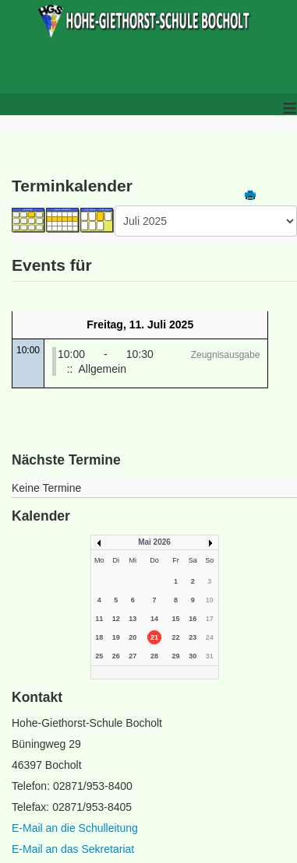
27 (132, 656)
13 (132, 619)
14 (154, 619)
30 (192, 656)
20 (132, 637)
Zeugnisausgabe (225, 354)
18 (99, 637)
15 (176, 619)
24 (210, 637)
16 (192, 619)
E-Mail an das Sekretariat (73, 849)
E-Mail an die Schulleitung (75, 828)
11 (99, 619)
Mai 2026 (154, 542)
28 (154, 656)
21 (154, 637)
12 (116, 619)
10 (210, 600)
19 (116, 637)
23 (192, 637)
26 (116, 656)
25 (99, 656)
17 (210, 619)
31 (210, 656)
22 (176, 637)
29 (176, 656)
